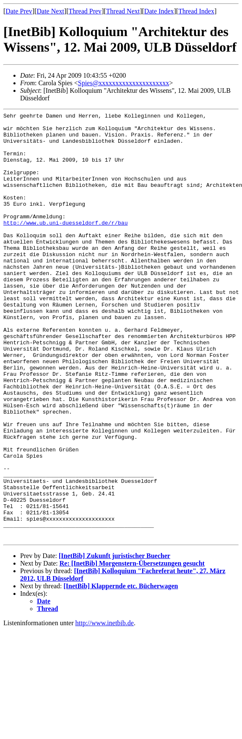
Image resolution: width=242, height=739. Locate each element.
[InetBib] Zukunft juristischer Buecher (114, 641)
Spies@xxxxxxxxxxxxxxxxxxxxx (123, 82)
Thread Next (123, 11)
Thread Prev (84, 11)
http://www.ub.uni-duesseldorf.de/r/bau (65, 245)
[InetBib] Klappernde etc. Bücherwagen (121, 671)
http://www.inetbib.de (104, 708)
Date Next (50, 11)
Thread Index (196, 11)
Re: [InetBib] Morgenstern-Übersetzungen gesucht (132, 649)
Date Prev (18, 11)
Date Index (159, 11)
